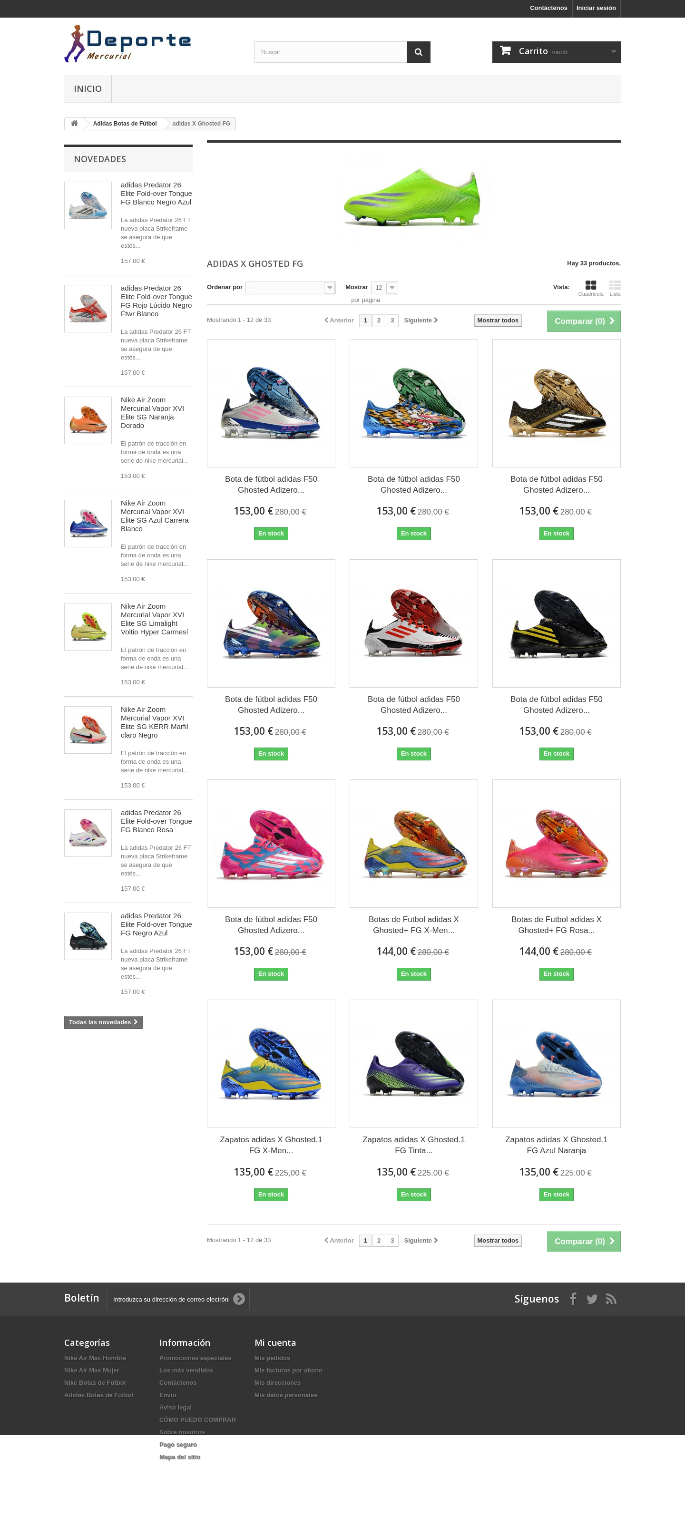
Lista (615, 288)
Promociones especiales (195, 1357)
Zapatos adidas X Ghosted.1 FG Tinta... (413, 1145)
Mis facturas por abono (288, 1370)
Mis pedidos (272, 1357)
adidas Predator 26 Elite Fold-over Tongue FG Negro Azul (156, 924)
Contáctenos (549, 7)
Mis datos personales (285, 1395)
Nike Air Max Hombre (95, 1357)
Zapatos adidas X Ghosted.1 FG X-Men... (271, 1145)
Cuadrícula (591, 288)
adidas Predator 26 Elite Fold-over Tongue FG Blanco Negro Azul (156, 193)
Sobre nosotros (182, 1432)
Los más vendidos (186, 1370)
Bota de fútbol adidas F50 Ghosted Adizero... (271, 485)
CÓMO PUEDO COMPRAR (197, 1419)
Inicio (88, 88)
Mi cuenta (275, 1342)
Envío (167, 1395)
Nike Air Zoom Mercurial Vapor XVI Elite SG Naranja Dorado (152, 412)
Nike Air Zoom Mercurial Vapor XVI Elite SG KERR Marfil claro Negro (154, 722)
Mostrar (356, 287)
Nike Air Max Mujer (91, 1370)
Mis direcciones (277, 1382)
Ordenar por (225, 287)
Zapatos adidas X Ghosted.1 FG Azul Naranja (556, 1145)
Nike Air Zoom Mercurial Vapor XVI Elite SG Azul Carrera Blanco (155, 516)
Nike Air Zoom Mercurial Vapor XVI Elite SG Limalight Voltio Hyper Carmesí (154, 619)
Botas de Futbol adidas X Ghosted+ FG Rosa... (556, 925)
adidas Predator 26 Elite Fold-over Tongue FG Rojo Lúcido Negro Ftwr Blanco (156, 301)
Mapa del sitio (179, 1456)
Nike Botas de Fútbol (95, 1382)
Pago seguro (178, 1444)
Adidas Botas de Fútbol (98, 1395)
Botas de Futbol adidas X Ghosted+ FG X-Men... (414, 925)
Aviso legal (175, 1407)
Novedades (100, 159)
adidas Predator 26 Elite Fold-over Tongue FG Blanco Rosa (156, 821)
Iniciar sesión (596, 7)
